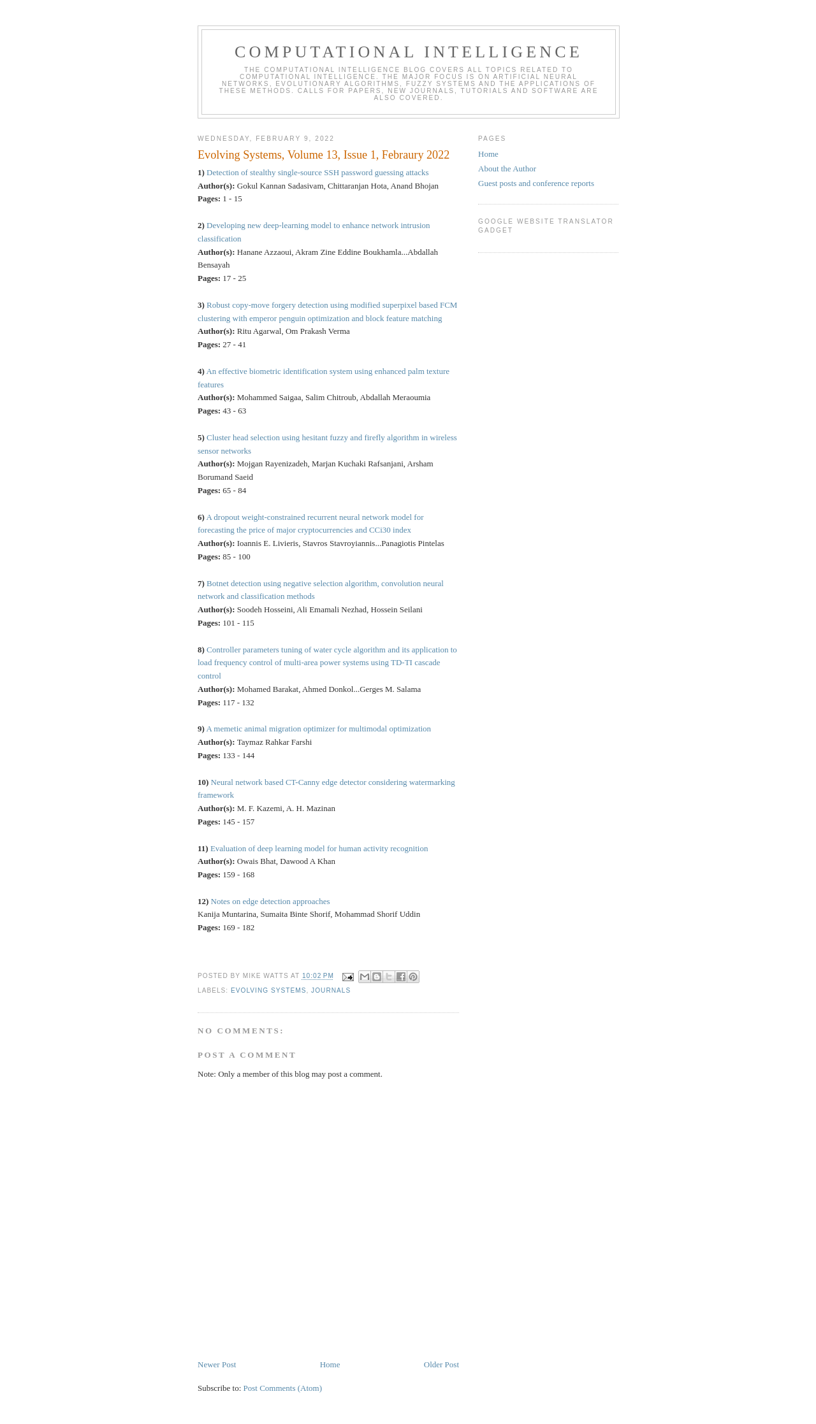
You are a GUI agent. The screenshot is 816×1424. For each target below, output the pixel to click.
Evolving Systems (268, 990)
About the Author (507, 168)
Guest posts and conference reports (536, 183)
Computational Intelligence (409, 52)
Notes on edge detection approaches (270, 901)
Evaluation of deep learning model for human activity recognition (319, 848)
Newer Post (217, 1364)
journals (331, 990)
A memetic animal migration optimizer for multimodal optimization (318, 728)
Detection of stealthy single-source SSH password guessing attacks (317, 172)
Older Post (441, 1364)
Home (330, 1364)
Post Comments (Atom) (283, 1388)
